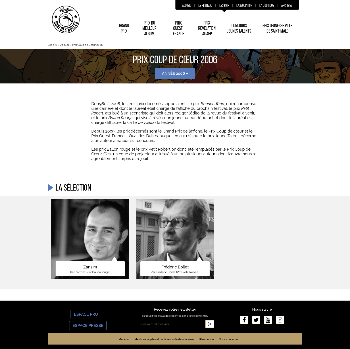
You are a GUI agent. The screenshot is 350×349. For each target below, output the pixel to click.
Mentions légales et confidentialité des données (164, 339)
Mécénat (124, 339)
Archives (286, 5)
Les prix (224, 5)
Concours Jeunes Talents (239, 28)
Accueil (186, 5)
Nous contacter (228, 339)
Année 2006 (175, 73)
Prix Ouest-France (178, 28)
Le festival (205, 5)
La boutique (266, 5)
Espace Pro (88, 314)
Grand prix (124, 28)
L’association (244, 5)
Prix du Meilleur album (149, 28)
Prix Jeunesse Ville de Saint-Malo (277, 28)
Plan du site (206, 339)
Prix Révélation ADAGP (207, 28)
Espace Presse (88, 325)
